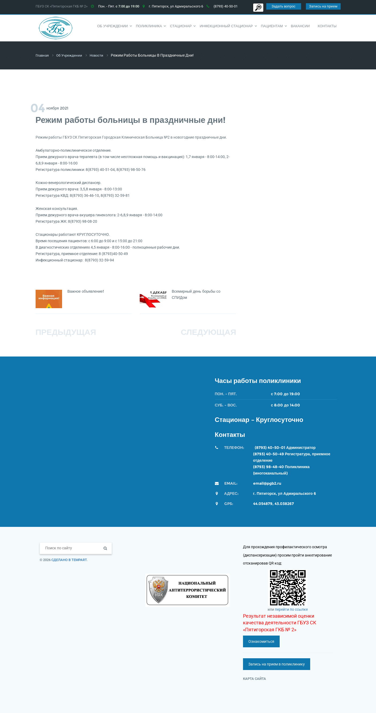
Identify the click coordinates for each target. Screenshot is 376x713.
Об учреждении (71, 55)
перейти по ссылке (291, 609)
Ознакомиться (261, 641)
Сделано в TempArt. (69, 560)
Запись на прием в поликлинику (276, 664)
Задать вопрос (283, 6)
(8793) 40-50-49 (268, 453)
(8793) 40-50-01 (270, 447)
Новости (100, 55)
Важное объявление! (85, 291)
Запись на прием (323, 6)
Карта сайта (254, 678)
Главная (43, 55)
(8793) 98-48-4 (267, 466)
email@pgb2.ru (267, 483)
